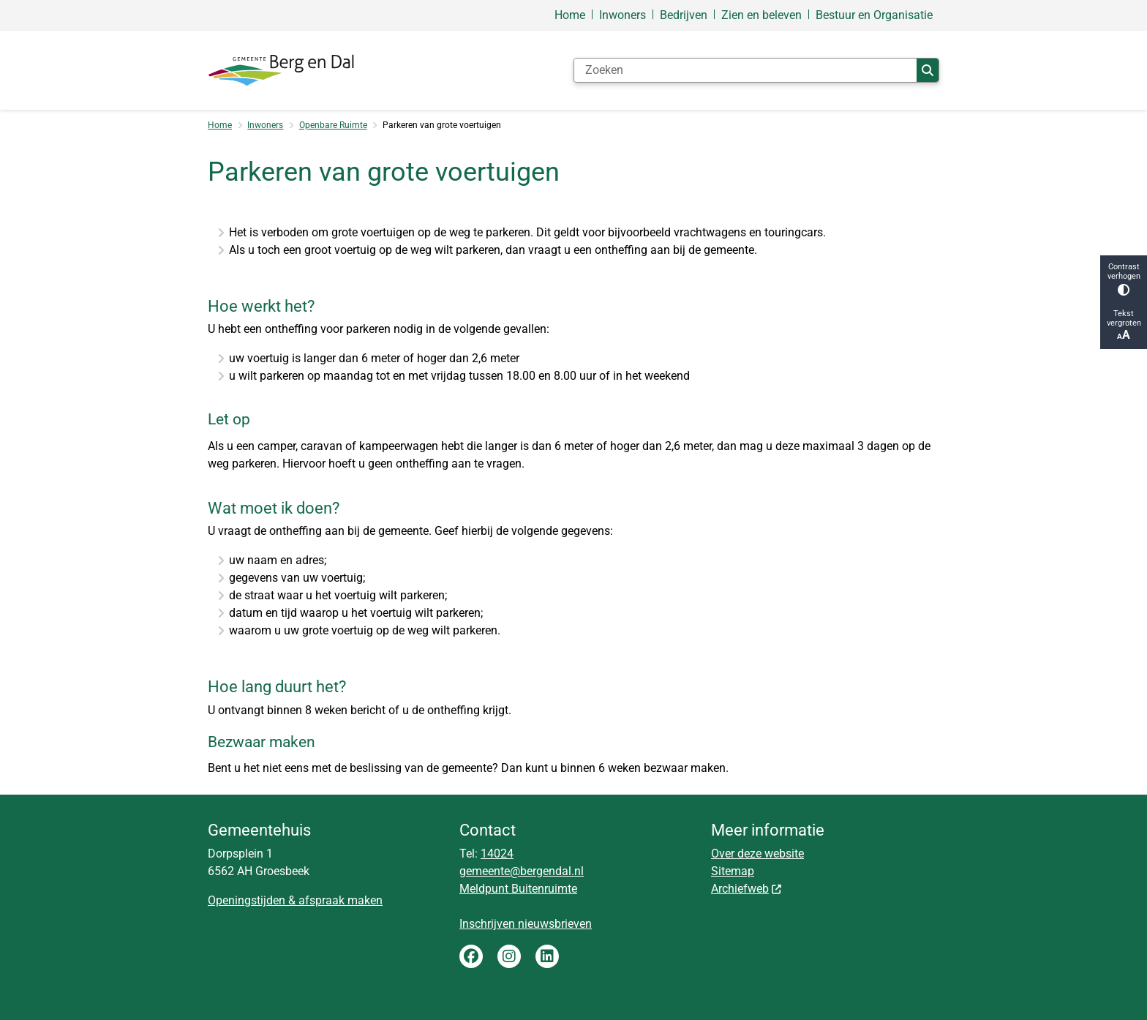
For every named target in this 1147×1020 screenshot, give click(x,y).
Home (220, 125)
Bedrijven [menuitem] (683, 15)
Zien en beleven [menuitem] (761, 15)
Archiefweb (747, 889)
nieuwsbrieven (555, 924)
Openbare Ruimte (333, 125)
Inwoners (265, 125)
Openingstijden (246, 900)
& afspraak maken (334, 900)
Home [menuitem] (569, 15)
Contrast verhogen (1123, 279)
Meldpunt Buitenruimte (518, 889)
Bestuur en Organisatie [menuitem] (874, 15)
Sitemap (732, 871)
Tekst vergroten (1123, 325)
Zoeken (927, 70)
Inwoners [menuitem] (622, 15)
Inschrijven (488, 924)
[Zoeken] (745, 70)
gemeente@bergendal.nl (521, 871)
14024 (497, 853)
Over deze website (757, 853)
